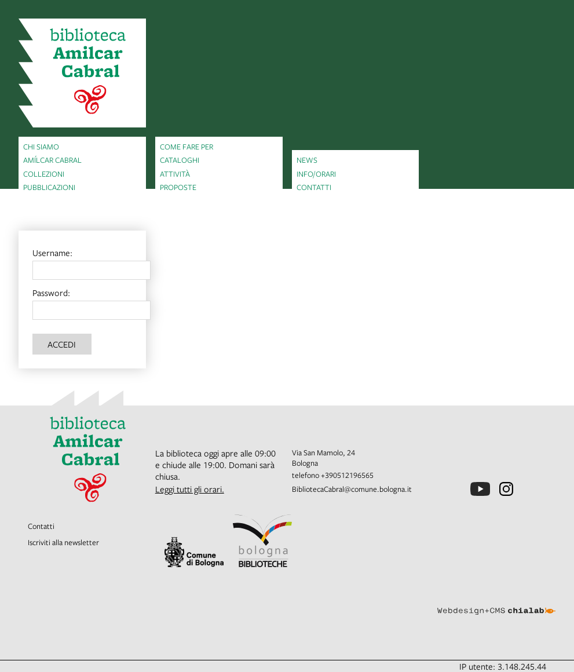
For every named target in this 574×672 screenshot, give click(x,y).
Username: (52, 252)
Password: (51, 292)
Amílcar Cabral (52, 160)
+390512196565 (347, 475)
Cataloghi (179, 160)
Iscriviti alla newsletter (63, 542)
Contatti (314, 187)
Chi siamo (41, 146)
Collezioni (43, 174)
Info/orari (316, 174)
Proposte (178, 187)
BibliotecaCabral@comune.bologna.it (352, 489)
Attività (175, 174)
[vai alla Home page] (82, 73)
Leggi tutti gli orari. (189, 489)
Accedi (61, 344)
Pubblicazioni (49, 187)
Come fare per (186, 146)
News (307, 160)
